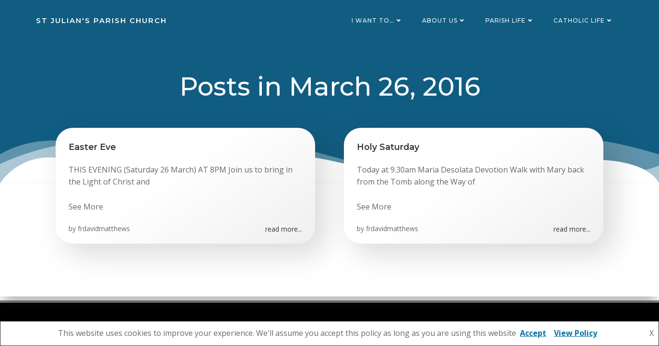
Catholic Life (585, 21)
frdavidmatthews (105, 234)
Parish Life (511, 21)
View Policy (575, 333)
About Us (446, 21)
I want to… (379, 21)
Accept (533, 333)
